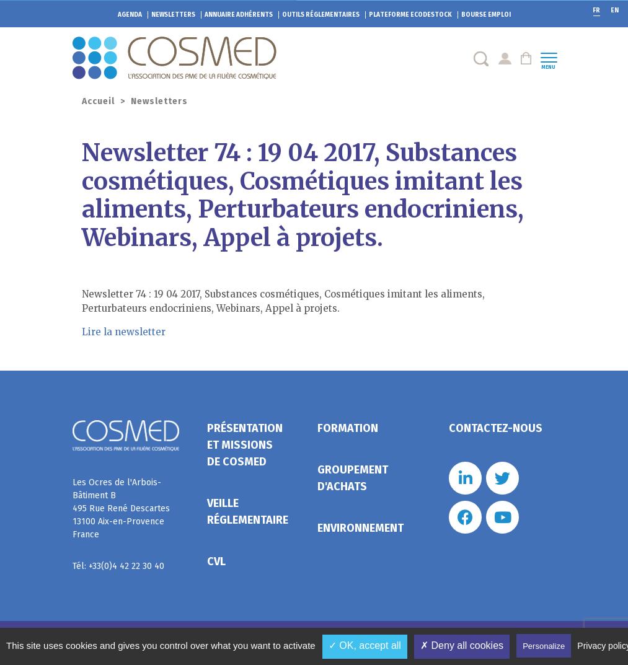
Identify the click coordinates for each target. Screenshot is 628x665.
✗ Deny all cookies (461, 645)
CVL (216, 561)
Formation (347, 428)
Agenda (130, 15)
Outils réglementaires (321, 15)
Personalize (544, 646)
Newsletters (173, 15)
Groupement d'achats (352, 478)
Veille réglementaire (247, 511)
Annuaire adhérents (239, 15)
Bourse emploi (486, 15)
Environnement (360, 528)
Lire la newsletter (124, 332)
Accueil (98, 101)
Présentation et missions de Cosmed (245, 445)
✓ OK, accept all (365, 645)
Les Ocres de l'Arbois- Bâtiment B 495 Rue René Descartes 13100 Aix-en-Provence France (121, 508)
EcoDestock (410, 15)
